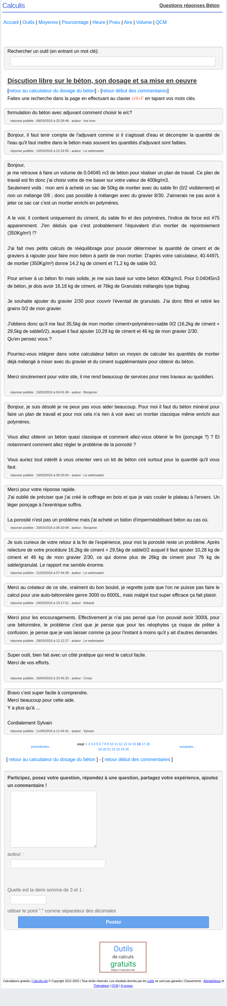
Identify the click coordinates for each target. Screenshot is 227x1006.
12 (120, 744)
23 (118, 749)
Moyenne (48, 22)
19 (100, 749)
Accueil (11, 22)
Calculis (13, 5)
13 (125, 744)
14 (130, 744)
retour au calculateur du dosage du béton (52, 90)
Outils (28, 22)
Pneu (114, 22)
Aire (128, 22)
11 (116, 744)
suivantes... (187, 746)
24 (122, 749)
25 (127, 749)
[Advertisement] (113, 36)
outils (150, 992)
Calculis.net (40, 992)
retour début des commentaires (134, 90)
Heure (99, 22)
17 (143, 744)
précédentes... (41, 746)
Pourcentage (75, 22)
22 (113, 749)
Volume (144, 22)
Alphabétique (211, 992)
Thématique (101, 997)
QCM (161, 22)
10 (112, 744)
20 (104, 749)
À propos (127, 997)
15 (134, 744)
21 (109, 749)
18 (148, 744)
